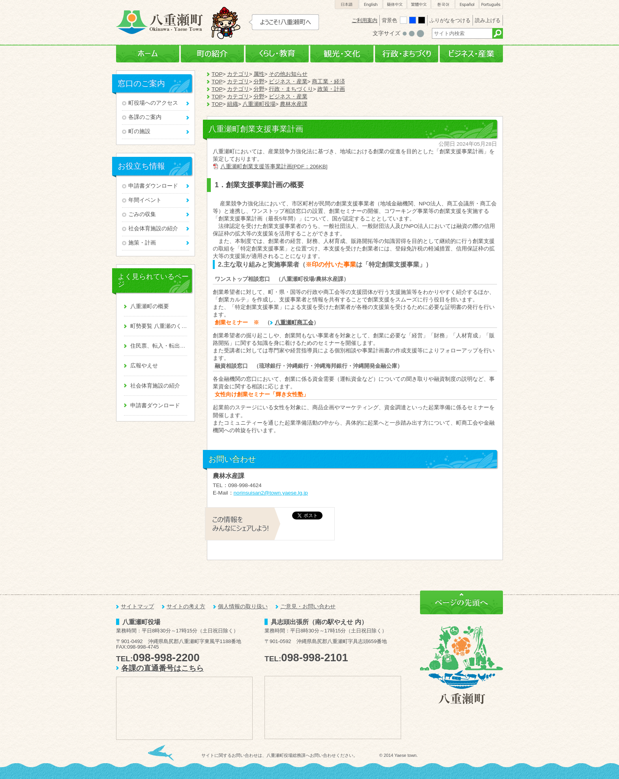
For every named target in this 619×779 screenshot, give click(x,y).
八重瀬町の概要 (149, 306)
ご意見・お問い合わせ (308, 607)
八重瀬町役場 (259, 104)
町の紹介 (212, 53)
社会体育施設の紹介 (153, 228)
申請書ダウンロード (153, 186)
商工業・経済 (328, 82)
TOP (217, 74)
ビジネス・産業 (471, 53)
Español (467, 4)
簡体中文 (395, 4)
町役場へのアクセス (153, 103)
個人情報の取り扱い (243, 607)
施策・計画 (142, 243)
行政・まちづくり (406, 53)
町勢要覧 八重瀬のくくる (158, 326)
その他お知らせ (288, 74)
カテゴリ (238, 74)
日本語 (346, 4)
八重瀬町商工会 (294, 323)
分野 (258, 82)
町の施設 (139, 131)
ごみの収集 (142, 214)
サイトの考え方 (186, 607)
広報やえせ (144, 366)
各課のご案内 (144, 117)
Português (491, 4)
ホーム (147, 53)
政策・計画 (331, 89)
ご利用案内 (364, 20)
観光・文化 (341, 53)
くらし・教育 (277, 53)
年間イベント (144, 200)
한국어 (443, 4)
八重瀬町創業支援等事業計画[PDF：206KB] (274, 166)
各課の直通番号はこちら (162, 668)
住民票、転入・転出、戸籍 (158, 346)
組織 (232, 104)
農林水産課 (294, 104)
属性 (258, 74)
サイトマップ (137, 607)
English (371, 4)
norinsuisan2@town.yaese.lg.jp (271, 493)
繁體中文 (419, 4)
